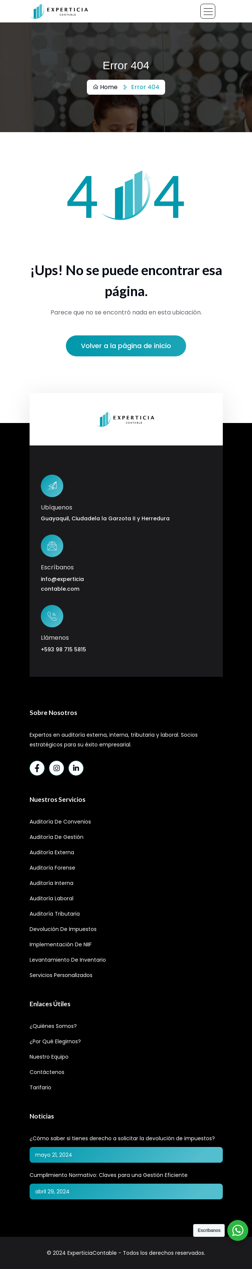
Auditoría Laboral (51, 898)
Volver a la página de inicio (126, 345)
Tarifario (40, 1087)
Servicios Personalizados (61, 975)
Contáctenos (47, 1072)
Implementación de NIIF (61, 944)
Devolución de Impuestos (63, 929)
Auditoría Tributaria (55, 913)
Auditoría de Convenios (60, 821)
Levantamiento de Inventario (68, 960)
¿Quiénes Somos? (53, 1026)
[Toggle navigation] (207, 11)
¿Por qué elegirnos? (55, 1041)
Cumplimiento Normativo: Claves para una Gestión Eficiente (109, 1175)
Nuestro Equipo (49, 1056)
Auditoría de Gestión (57, 837)
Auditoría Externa (52, 852)
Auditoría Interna (51, 883)
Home (105, 87)
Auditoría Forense (52, 867)
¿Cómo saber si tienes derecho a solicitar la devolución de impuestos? (122, 1138)
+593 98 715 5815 (63, 649)
